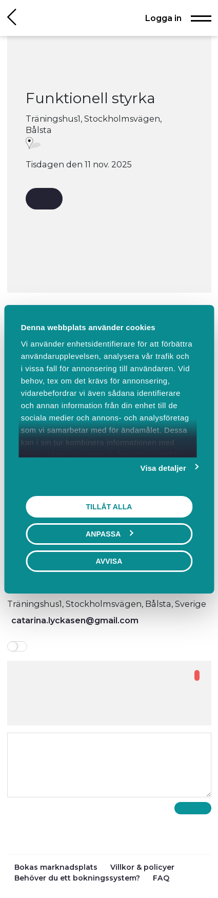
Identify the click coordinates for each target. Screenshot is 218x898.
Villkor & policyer (142, 867)
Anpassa (109, 533)
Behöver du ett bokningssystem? (78, 878)
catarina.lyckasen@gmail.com (74, 620)
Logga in (163, 18)
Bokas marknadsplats (57, 867)
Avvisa (109, 561)
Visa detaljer (163, 467)
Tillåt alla (109, 506)
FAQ (161, 878)
